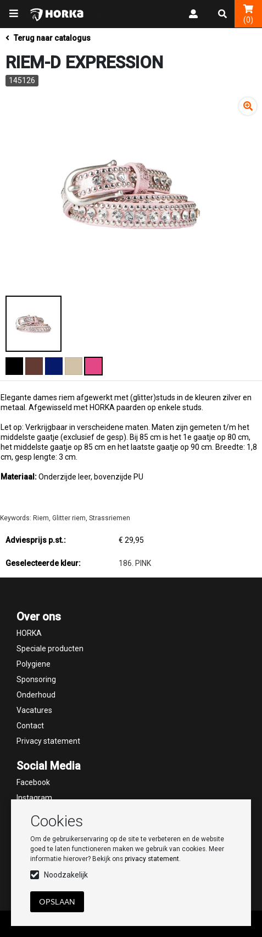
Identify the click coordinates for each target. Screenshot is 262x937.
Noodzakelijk (66, 874)
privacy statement (152, 859)
